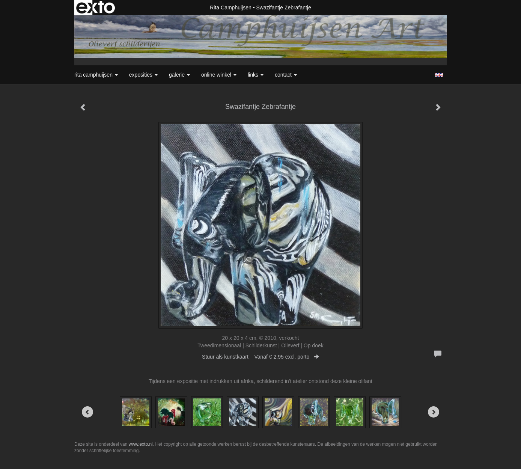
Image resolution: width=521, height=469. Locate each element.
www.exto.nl (141, 444)
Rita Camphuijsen (230, 8)
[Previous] (87, 412)
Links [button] (256, 75)
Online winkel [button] (218, 75)
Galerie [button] (179, 75)
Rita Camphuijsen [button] (96, 75)
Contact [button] (286, 75)
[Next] (433, 412)
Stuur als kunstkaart (260, 357)
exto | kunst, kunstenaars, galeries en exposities (95, 7)
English (439, 75)
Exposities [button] (143, 75)
